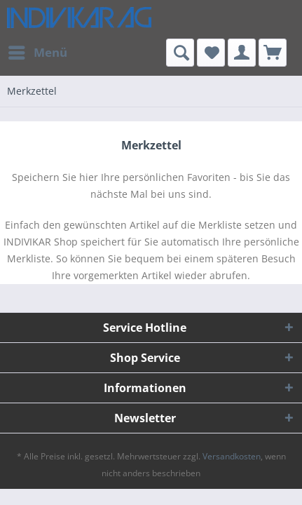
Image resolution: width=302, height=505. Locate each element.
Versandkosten (232, 456)
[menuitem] (37, 53)
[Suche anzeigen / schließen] (180, 53)
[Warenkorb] (273, 53)
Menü (37, 50)
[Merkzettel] (211, 53)
